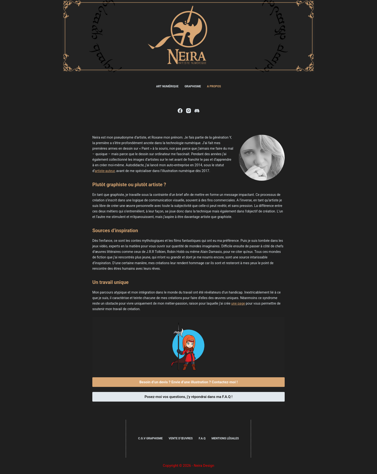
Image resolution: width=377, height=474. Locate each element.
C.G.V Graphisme (150, 438)
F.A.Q (202, 438)
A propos (214, 86)
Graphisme (192, 86)
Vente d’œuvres (181, 438)
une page (238, 303)
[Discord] (197, 110)
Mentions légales (225, 438)
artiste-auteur (105, 171)
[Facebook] (180, 110)
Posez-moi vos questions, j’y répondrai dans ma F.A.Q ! (188, 397)
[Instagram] (188, 110)
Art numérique (167, 86)
